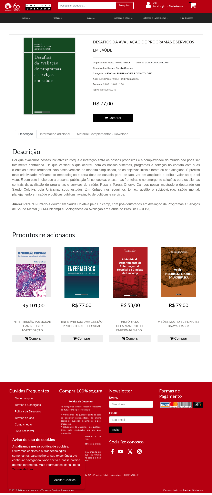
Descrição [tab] (26, 134)
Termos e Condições (28, 405)
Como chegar (23, 424)
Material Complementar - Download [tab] (102, 134)
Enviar (116, 429)
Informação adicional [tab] (55, 134)
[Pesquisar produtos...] (86, 5)
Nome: (113, 397)
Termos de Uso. (23, 469)
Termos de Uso (24, 418)
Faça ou (168, 6)
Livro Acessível (24, 431)
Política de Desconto (28, 411)
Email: (113, 413)
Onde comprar (24, 398)
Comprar (113, 118)
